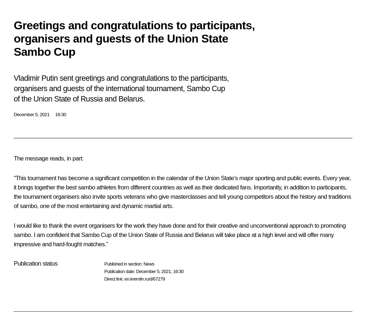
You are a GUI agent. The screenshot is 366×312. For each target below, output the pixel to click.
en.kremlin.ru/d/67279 (144, 279)
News (148, 264)
